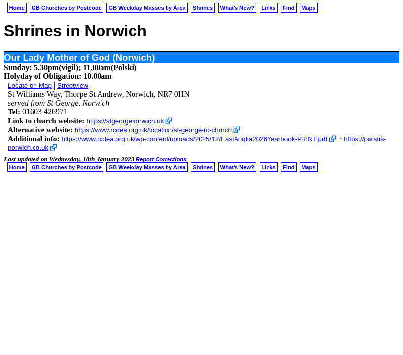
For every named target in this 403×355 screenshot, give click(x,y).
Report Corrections (161, 159)
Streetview (72, 85)
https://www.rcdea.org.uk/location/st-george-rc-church (153, 130)
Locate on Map (30, 85)
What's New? (237, 8)
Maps (309, 8)
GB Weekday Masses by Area (147, 8)
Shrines (203, 8)
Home (17, 8)
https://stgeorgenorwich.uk (125, 121)
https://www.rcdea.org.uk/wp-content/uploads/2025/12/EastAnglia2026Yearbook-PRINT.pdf (195, 138)
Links (268, 8)
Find (289, 8)
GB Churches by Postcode (66, 8)
